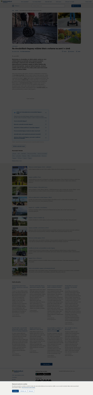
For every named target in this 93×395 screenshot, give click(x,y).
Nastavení (31, 391)
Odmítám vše (23, 391)
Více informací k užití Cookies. (28, 387)
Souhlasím (15, 391)
